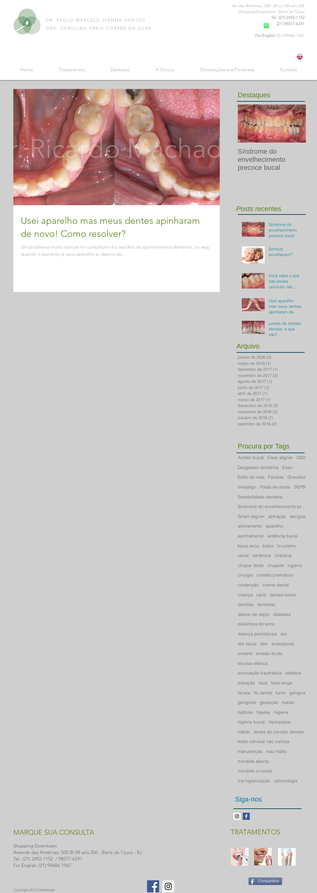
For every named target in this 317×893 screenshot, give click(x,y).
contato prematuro (275, 575)
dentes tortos (283, 595)
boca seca (248, 546)
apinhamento (251, 536)
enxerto (245, 653)
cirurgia (245, 575)
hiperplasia (279, 722)
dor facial (247, 644)
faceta (244, 693)
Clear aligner (280, 457)
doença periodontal (257, 634)
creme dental (276, 585)
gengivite (247, 702)
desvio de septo (254, 614)
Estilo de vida (251, 477)
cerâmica (261, 555)
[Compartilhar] (265, 881)
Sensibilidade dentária (260, 497)
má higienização (254, 781)
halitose (245, 712)
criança (245, 595)
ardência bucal (282, 536)
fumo (281, 693)
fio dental (263, 693)
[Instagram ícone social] (237, 816)
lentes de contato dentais (279, 732)
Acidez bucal (251, 457)
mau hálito (276, 751)
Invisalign (247, 487)
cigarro (295, 565)
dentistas (266, 604)
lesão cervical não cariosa (263, 741)
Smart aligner (251, 516)
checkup (283, 555)
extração (246, 683)
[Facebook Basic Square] (246, 816)
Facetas (276, 477)
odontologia (285, 781)
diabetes (282, 614)
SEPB (299, 487)
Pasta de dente (275, 487)
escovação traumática (260, 673)
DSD (301, 457)
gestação (269, 702)
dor (283, 634)
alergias (298, 516)
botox (268, 546)
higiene (281, 712)
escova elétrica (253, 663)
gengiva (297, 693)
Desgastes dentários (258, 467)
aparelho (274, 526)
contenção (248, 585)
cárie (261, 595)
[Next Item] (296, 123)
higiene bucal (251, 722)
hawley (263, 712)
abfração (277, 516)
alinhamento (250, 526)
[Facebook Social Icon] (153, 886)
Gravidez (297, 477)
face (263, 683)
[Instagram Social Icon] (168, 886)
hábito (244, 732)
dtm (264, 644)
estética (293, 673)
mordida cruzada (255, 771)
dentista (246, 604)
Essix (287, 467)
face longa (281, 683)
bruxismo (286, 546)
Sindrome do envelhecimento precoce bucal (272, 506)
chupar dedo (251, 565)
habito (288, 702)
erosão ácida (269, 653)
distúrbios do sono (256, 624)
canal (243, 555)
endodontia (282, 644)
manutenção (250, 751)
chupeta (275, 565)
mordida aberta (253, 761)
